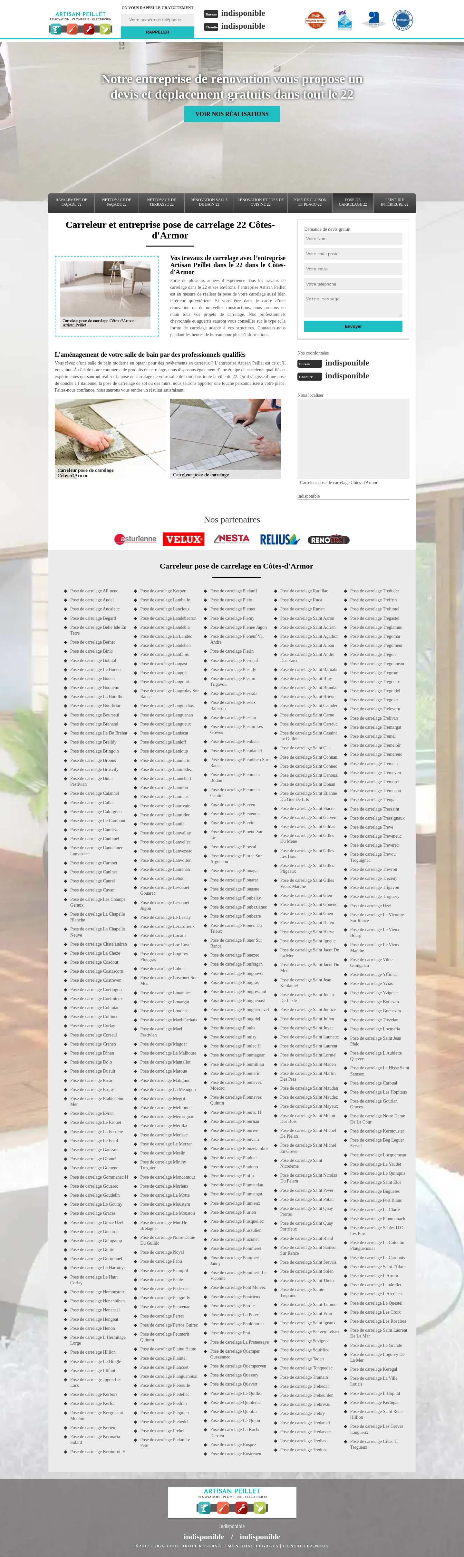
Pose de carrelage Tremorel (375, 781)
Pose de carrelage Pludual (233, 1157)
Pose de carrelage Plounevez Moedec (236, 1085)
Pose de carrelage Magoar (163, 1044)
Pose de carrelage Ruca (301, 600)
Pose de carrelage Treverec (374, 845)
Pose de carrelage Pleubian (234, 741)
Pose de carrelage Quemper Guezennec (235, 1354)
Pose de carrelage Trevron (373, 869)
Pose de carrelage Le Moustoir (167, 1213)
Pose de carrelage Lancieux (165, 609)
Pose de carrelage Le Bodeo (95, 669)
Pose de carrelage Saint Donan (307, 784)
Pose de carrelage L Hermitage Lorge (98, 1340)
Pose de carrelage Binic (91, 651)
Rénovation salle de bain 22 (209, 202)
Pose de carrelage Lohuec (163, 968)
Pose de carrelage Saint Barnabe (309, 669)
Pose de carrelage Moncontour (167, 1177)
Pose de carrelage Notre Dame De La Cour (377, 1119)
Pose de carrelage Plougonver (237, 973)
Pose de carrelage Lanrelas (164, 796)
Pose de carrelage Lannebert (165, 778)
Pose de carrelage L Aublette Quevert (376, 1056)
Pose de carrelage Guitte (92, 1249)
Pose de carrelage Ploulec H (235, 1046)
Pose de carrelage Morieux (164, 1186)
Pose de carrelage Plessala (233, 693)
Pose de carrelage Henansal (95, 1310)
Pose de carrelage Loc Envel (165, 944)
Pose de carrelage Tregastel (375, 618)
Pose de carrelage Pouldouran (237, 1323)
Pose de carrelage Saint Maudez (309, 1097)
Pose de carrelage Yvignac (374, 992)
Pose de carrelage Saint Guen (306, 913)
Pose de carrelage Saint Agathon (309, 636)
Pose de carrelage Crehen (93, 1044)
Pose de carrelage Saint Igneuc (308, 941)
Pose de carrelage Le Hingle (95, 1361)
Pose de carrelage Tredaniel (305, 1422)
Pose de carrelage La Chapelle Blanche (97, 917)
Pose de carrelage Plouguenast (237, 1000)
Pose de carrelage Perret (162, 1316)
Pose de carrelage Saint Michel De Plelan (308, 1133)
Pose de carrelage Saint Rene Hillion (376, 1414)
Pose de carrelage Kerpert (163, 591)
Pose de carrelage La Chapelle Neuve (97, 932)
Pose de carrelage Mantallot (165, 1062)
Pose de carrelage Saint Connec (308, 766)
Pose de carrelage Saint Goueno (309, 904)
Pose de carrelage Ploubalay (235, 898)
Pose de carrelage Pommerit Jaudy (235, 1260)
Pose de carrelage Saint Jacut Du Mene (309, 967)
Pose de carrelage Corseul (93, 1035)
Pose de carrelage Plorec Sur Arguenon (236, 858)
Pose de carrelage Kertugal (374, 1402)
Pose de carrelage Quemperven (238, 1366)
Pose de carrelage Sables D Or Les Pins (377, 1230)
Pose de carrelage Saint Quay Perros (306, 1211)
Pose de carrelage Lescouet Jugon (164, 905)
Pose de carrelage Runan (302, 609)
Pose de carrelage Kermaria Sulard (95, 1439)
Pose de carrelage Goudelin (95, 1195)
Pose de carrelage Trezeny (374, 878)
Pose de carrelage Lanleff (163, 742)
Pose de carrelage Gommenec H (99, 1177)
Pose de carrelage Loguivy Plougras (164, 956)
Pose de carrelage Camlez (93, 829)
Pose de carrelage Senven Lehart (309, 1331)
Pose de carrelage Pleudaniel (236, 750)
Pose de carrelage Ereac (91, 1080)
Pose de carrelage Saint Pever (307, 1190)
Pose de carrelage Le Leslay (165, 917)
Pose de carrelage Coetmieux (96, 998)
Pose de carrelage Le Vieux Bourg (375, 932)
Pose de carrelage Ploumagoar (237, 1055)
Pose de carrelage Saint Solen (307, 1271)
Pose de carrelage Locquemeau (378, 1155)
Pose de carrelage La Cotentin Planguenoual (377, 1245)
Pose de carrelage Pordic (232, 1305)
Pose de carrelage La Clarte (375, 1209)
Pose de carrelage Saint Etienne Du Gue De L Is (308, 796)
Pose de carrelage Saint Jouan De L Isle (307, 997)
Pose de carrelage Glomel (93, 1158)
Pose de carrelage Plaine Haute (168, 1349)
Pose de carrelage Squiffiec (305, 1350)
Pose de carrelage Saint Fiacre (307, 808)
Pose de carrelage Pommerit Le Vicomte (238, 1275)
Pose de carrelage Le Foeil (94, 1140)
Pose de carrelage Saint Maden (308, 1064)
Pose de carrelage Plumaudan (236, 1184)
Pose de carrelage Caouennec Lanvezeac (96, 850)
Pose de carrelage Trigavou (374, 887)
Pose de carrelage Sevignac (305, 1340)
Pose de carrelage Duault (92, 1071)
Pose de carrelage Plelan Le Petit (165, 1442)
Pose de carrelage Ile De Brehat (98, 733)
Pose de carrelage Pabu (161, 1261)
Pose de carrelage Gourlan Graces (374, 1104)
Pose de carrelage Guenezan (375, 1010)
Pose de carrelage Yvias (371, 983)
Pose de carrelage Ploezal (233, 846)
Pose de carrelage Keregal (373, 1369)
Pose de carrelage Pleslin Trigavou (232, 681)
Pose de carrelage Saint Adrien (308, 627)
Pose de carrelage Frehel (162, 1430)
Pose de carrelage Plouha (232, 1028)
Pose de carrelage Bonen (92, 678)
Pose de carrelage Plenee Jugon (238, 627)
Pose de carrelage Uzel (371, 905)
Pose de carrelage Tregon (373, 654)
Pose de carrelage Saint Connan (308, 757)
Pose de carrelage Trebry (302, 1413)
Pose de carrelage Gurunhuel (96, 1258)
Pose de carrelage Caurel (92, 881)
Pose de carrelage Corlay (92, 1025)
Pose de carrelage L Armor (374, 1275)
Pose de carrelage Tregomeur (376, 645)
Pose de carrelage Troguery (375, 896)
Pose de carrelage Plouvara (234, 1139)
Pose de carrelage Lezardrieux (167, 926)
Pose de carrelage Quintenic (235, 1402)
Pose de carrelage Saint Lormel (308, 1055)
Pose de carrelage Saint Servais (308, 1262)
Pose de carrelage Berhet (92, 642)
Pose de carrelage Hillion (93, 1352)
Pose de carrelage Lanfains (164, 654)
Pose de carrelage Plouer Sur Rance (236, 943)
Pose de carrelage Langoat (164, 672)
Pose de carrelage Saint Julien (307, 1019)
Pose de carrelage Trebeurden (307, 1395)
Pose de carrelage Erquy (92, 1089)
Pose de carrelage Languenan (166, 715)
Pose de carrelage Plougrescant (238, 991)
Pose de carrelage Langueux (165, 724)
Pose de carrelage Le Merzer (166, 1144)
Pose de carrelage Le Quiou (235, 1420)
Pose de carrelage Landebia (165, 627)
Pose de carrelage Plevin (232, 822)
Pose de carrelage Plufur (232, 1175)
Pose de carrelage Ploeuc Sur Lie (236, 834)
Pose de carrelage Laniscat (164, 733)
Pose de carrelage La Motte (164, 1195)
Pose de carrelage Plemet (232, 609)
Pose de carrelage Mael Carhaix (169, 1019)
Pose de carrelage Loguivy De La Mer (377, 1357)
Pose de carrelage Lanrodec (165, 815)
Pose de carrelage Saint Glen (306, 895)
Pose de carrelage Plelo (231, 600)
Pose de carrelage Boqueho (94, 687)
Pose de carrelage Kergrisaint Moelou (96, 1415)
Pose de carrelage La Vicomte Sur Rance (377, 917)
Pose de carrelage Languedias (167, 705)
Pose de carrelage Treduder (374, 591)
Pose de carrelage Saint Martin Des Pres (308, 1076)
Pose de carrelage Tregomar (375, 636)
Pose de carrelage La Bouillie (96, 696)
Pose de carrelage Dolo (91, 1062)
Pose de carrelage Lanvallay (165, 833)
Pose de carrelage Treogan (374, 799)
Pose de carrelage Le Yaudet (375, 1164)
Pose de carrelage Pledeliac (164, 1394)
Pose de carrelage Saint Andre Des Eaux (307, 657)
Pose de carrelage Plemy (232, 618)
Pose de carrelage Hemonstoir (97, 1291)
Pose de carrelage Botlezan (374, 1001)
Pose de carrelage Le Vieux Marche (375, 947)
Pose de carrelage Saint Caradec (309, 705)
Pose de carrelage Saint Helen (307, 922)
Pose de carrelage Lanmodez (166, 769)
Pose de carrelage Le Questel (376, 1303)
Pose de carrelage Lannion (164, 787)
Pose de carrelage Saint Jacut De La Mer (309, 953)
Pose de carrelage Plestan (233, 717)
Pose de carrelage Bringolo (94, 751)
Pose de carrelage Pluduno (234, 1166)
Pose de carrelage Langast (163, 663)
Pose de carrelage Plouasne (234, 889)
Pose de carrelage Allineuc (94, 591)
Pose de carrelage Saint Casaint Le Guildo (308, 736)
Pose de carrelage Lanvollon (165, 860)
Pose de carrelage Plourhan (234, 1121)
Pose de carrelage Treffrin (373, 600)
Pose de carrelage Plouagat (234, 870)
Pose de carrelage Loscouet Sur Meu (168, 980)
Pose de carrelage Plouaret (234, 880)
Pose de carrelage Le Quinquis (377, 1173)
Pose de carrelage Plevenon (235, 813)
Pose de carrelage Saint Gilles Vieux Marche (307, 883)
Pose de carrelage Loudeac (164, 1010)
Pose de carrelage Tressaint (374, 809)
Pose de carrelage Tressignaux (377, 818)
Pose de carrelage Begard (93, 618)
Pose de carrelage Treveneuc (376, 836)
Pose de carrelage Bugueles (375, 1191)
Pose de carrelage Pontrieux (235, 1296)
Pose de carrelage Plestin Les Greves (236, 729)
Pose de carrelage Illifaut (92, 1370)
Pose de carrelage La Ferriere (96, 1131)
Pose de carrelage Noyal (162, 1252)
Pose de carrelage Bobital (93, 660)
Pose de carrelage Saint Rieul (306, 1238)
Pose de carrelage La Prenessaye (239, 1342)
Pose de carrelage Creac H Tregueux (374, 1444)
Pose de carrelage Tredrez (303, 1449)
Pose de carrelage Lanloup (164, 751)
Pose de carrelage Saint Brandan (309, 687)
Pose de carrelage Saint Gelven (308, 817)
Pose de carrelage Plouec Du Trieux (236, 928)
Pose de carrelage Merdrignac (167, 1116)
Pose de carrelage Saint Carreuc (309, 724)
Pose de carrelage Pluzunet (234, 1239)
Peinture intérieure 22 (395, 202)
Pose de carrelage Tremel (373, 736)
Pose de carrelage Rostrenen (235, 1453)
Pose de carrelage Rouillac (304, 591)
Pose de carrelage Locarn (163, 935)
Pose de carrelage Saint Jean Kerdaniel (306, 983)
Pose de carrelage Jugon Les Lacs (95, 1382)
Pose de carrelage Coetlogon (96, 989)
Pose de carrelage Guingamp (96, 1240)
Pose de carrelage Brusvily (94, 769)
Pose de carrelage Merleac (164, 1135)
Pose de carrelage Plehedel (164, 1421)
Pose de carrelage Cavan (92, 890)
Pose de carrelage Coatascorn (96, 971)
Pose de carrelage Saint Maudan (309, 1088)
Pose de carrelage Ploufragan (236, 964)
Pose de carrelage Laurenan (165, 869)
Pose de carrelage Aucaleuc (95, 609)
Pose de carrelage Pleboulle (165, 1385)
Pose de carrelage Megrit (162, 1098)
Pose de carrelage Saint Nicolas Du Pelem (308, 1178)
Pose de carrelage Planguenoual (169, 1376)
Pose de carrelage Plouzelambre (238, 1148)
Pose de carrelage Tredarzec (305, 1431)
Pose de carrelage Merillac (164, 1125)
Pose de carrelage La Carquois (377, 1257)
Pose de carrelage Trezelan (374, 1019)
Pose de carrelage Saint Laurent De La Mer (378, 1333)
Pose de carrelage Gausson (94, 1149)
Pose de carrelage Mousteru (165, 1204)
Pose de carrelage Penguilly (165, 1297)
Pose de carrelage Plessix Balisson (233, 705)
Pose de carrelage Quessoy (234, 1375)
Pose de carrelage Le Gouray (96, 1204)
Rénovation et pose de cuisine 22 (260, 202)
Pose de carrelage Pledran (163, 1403)
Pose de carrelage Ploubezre (235, 916)
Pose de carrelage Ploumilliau (237, 1064)
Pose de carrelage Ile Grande (376, 1345)
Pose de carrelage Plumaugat (236, 1194)
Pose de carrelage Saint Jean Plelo (375, 1041)
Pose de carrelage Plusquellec (237, 1221)
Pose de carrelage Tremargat (375, 727)
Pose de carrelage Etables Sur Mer (97, 1101)
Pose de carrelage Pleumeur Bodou (235, 777)
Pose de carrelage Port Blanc (376, 1200)
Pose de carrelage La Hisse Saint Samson (379, 1071)
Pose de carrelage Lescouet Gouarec (164, 890)
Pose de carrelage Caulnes (94, 872)
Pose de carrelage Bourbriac (95, 705)
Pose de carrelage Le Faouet (95, 1122)
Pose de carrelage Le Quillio (235, 1393)
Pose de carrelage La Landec (166, 636)
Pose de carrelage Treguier (374, 699)
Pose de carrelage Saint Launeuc (309, 1037)
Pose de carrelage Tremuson (375, 790)
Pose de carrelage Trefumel (375, 609)
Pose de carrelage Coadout (94, 962)
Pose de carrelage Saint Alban (307, 645)
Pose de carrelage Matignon (165, 1080)
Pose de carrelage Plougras (234, 982)
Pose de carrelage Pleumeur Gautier (235, 792)
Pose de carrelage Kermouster (377, 1131)
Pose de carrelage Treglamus (376, 627)
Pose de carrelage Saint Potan (307, 1199)
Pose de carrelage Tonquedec (306, 1368)
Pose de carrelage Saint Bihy (306, 678)
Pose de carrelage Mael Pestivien (161, 1032)
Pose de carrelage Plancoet (164, 1367)
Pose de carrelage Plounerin (235, 1073)
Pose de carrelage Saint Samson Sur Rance (309, 1250)
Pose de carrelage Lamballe (165, 600)
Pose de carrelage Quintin (233, 1411)
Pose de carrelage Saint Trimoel (309, 1304)
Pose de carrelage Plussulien (235, 1230)
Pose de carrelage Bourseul (94, 715)
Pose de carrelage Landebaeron (168, 618)
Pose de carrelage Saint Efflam (378, 1266)
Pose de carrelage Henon (92, 1328)
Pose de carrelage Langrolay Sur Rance (169, 693)
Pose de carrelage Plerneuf (234, 660)
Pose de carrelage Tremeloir (375, 745)
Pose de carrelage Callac (92, 802)
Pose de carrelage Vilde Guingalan (371, 962)
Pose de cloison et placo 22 (309, 202)
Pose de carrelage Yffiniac (374, 974)
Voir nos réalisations (231, 114)
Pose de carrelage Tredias (303, 1440)
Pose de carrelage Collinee (94, 1016)
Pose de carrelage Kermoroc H (98, 1451)
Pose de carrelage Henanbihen (97, 1301)
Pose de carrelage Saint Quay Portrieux (306, 1226)
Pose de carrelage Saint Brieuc (307, 696)
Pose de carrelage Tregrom (374, 672)
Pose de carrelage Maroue (163, 1071)
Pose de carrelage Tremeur (374, 763)
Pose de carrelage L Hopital (375, 1393)
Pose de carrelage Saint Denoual (309, 775)
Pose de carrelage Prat (230, 1332)
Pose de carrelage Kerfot (92, 1403)
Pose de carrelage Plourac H (235, 1112)
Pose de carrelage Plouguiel (235, 1019)
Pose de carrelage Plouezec (234, 955)
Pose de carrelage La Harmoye (98, 1267)
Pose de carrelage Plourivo (234, 1130)
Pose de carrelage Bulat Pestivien (91, 781)
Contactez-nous (305, 1546)
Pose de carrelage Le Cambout (97, 820)
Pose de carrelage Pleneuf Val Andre (237, 639)
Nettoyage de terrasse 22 (161, 202)
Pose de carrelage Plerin (232, 651)
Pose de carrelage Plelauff (233, 591)
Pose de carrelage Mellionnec (166, 1107)
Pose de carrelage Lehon (162, 878)
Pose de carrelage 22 (353, 202)
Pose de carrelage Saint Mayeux (309, 1106)
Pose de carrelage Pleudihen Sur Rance (239, 762)
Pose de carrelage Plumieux (235, 1203)
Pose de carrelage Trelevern (375, 708)
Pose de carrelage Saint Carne (307, 715)
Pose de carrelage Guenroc (94, 1231)
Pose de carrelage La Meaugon (168, 1089)
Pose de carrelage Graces (92, 1213)
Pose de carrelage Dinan (92, 1053)
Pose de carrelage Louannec (165, 992)
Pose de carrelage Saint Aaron (307, 618)
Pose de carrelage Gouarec (94, 1186)
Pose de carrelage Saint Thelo (307, 1280)
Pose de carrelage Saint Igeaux (308, 1322)
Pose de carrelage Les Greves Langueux (376, 1429)
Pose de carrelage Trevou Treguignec (373, 857)
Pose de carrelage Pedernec (164, 1288)
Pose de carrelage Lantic (162, 824)
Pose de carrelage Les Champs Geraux (97, 902)
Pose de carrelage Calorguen (96, 811)
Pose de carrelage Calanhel (94, 793)
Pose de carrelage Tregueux (375, 681)
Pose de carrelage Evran (92, 1113)
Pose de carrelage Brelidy (93, 742)
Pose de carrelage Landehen (165, 645)
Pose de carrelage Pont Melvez (238, 1287)
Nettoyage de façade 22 (116, 202)
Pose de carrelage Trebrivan (305, 1404)
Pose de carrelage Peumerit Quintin (164, 1337)
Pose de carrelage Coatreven (95, 980)
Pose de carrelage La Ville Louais (374, 1381)
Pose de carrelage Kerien (92, 1427)
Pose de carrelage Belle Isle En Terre (98, 630)
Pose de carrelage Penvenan (165, 1306)
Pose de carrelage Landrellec (376, 1284)
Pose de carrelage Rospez (233, 1444)
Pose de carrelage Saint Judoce (308, 1009)
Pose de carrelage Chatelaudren (98, 944)
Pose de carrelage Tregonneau (377, 663)
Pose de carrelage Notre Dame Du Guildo (167, 1240)
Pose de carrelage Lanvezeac (166, 851)
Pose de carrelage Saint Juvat (306, 1028)
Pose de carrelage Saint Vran (306, 1313)
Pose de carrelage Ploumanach (377, 1218)
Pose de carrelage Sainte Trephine (302, 1292)
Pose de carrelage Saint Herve (307, 931)
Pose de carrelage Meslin (162, 1153)
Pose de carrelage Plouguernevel (239, 1009)
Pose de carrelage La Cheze (95, 953)
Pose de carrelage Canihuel (94, 838)
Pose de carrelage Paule (161, 1279)
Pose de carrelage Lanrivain (165, 805)
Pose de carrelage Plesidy (233, 669)
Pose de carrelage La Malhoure (168, 1053)
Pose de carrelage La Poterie (235, 1314)
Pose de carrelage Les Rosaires (378, 1321)
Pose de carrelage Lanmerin (165, 760)
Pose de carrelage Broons (93, 760)
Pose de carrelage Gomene (94, 1167)
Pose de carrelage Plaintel (163, 1358)
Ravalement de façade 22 (71, 202)
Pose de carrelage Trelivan (374, 718)
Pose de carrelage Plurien (233, 1212)
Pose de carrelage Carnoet (93, 863)
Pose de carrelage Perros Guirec (169, 1325)
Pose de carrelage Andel (92, 600)
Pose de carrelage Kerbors (94, 1394)
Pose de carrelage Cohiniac (94, 1007)
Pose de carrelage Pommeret (235, 1248)
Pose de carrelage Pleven (232, 804)
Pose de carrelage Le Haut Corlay (94, 1280)
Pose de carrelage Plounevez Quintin (236, 1100)
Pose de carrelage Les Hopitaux (378, 1092)
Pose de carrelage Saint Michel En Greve (308, 1148)
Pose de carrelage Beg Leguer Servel (377, 1143)
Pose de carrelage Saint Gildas (307, 826)
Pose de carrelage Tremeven (375, 772)
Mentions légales (253, 1546)
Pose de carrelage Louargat (164, 1001)
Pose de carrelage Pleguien (164, 1412)
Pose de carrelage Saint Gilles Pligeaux (307, 868)
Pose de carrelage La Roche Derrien (235, 1432)
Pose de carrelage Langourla (165, 681)
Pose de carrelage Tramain (304, 1377)
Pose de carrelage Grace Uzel (96, 1222)
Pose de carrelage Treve (371, 827)
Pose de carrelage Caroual (373, 1083)
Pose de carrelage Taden (302, 1359)
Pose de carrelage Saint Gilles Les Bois (307, 853)
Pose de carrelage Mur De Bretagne (163, 1225)
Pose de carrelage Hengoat (94, 1319)
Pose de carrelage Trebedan (305, 1386)
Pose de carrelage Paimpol (164, 1270)
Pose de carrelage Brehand (94, 724)
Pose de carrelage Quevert (233, 1384)
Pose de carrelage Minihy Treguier (163, 1165)
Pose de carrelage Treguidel (375, 690)
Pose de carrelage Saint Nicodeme (301, 1163)
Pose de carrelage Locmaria (375, 1029)
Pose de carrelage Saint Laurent (308, 1046)
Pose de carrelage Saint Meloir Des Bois (308, 1118)
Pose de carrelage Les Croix (375, 1312)
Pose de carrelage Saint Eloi (375, 1182)
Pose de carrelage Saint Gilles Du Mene (307, 838)
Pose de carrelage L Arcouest (376, 1293)
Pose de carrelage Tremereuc (376, 754)
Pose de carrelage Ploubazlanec (238, 907)
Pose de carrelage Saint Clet (305, 747)
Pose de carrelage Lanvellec (165, 842)
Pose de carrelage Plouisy (233, 1037)
